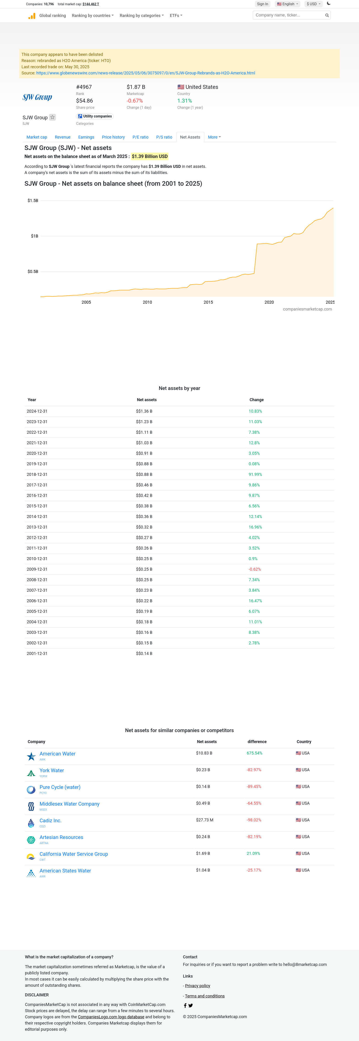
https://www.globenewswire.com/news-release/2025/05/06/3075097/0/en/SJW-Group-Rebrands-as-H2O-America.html (145, 73)
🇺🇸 (286, 4)
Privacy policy (197, 985)
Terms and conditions (205, 996)
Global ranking (52, 15)
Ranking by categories (140, 15)
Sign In (262, 4)
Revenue (63, 137)
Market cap (37, 137)
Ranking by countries (91, 15)
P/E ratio (141, 137)
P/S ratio (164, 137)
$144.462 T (91, 4)
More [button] (213, 137)
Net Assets (190, 137)
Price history (113, 137)
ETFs (174, 15)
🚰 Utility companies (95, 116)
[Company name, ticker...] (292, 15)
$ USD (312, 4)
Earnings (86, 137)
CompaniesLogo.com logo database (111, 1016)
